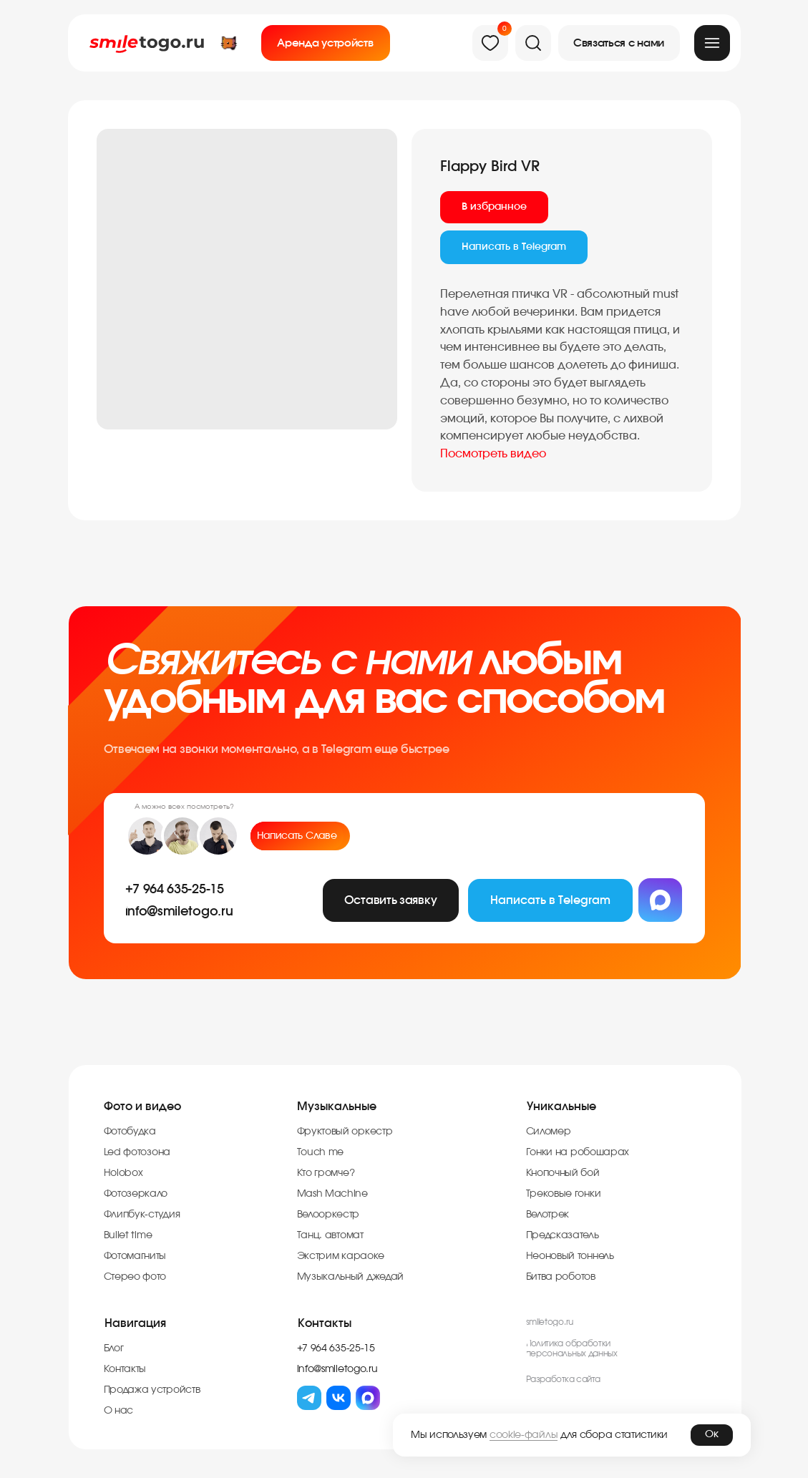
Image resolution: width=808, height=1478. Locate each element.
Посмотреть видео (493, 454)
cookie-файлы (524, 1435)
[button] (619, 43)
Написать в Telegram (514, 247)
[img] (712, 43)
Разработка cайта (563, 1379)
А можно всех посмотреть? (184, 806)
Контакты (324, 1323)
